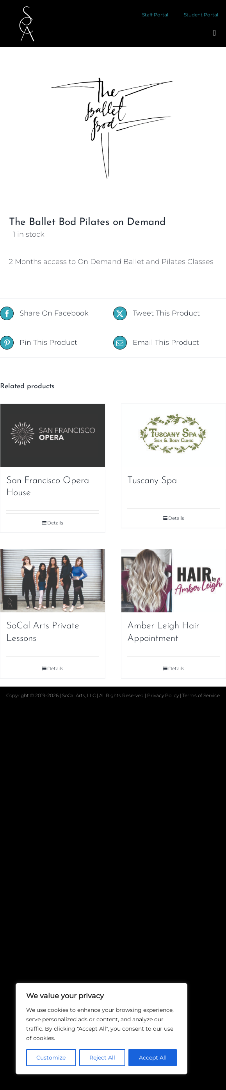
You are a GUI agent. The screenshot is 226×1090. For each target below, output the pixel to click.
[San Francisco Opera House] (52, 435)
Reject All (102, 1057)
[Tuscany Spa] (173, 435)
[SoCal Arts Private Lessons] (52, 580)
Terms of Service (201, 695)
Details (55, 523)
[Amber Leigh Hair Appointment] (173, 580)
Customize (51, 1057)
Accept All (153, 1057)
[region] (101, 1028)
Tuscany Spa (152, 480)
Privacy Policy (163, 695)
